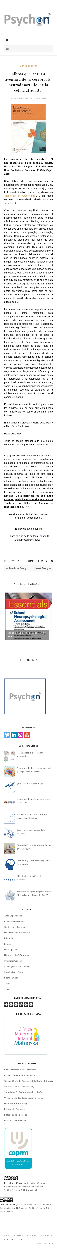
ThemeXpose (31, 1236)
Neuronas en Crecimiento (20, 196)
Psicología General (13, 960)
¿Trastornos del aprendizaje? (30, 783)
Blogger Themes (16, 1239)
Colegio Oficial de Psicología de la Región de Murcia (28, 1081)
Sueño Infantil (11, 977)
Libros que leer (28, 66)
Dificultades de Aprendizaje (17, 932)
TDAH (7, 989)
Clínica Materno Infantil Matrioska (20, 1069)
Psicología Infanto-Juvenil (16, 966)
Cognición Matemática (15, 921)
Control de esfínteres (14, 927)
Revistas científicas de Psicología (20, 1086)
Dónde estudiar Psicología (16, 1103)
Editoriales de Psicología (15, 1114)
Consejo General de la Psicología (19, 1075)
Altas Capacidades (13, 915)
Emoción (8, 944)
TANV (7, 983)
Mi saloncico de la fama (15, 1120)
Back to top (45, 1244)
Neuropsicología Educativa (16, 955)
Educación (9, 938)
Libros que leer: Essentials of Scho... (27, 635)
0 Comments (13, 561)
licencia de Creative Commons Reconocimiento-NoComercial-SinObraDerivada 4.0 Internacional (24, 1186)
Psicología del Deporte (15, 972)
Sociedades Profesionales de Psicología (23, 1092)
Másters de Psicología (14, 1109)
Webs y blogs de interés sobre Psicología (23, 1097)
